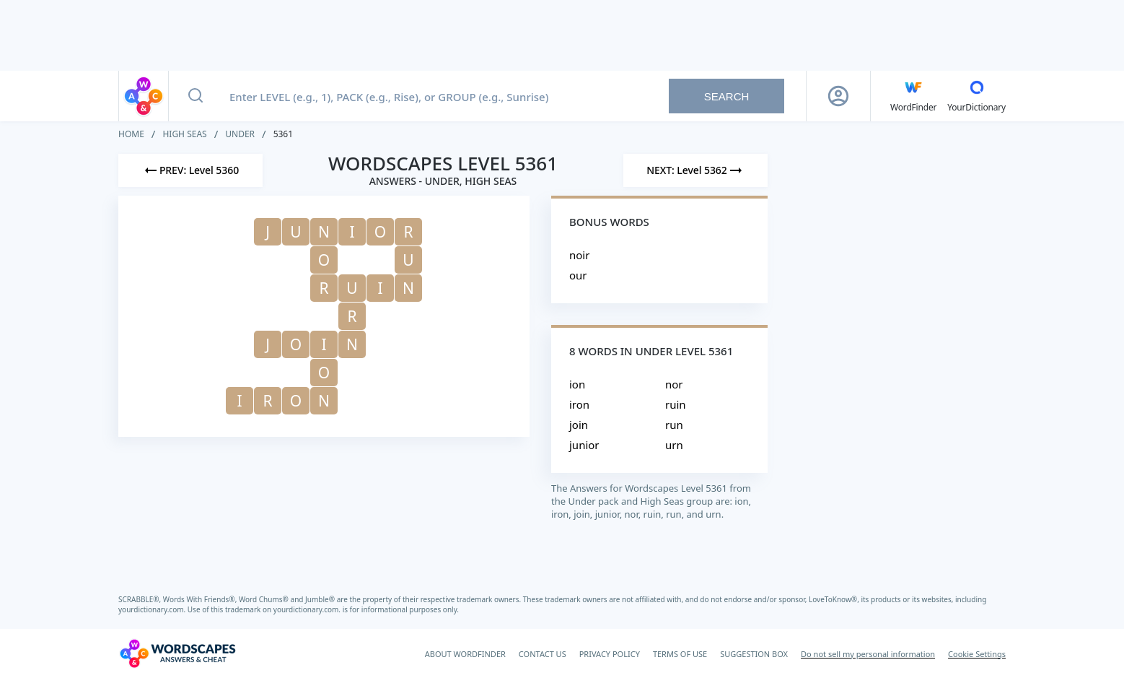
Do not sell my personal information (868, 653)
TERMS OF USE (680, 653)
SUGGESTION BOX (754, 653)
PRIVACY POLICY (609, 653)
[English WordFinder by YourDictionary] (913, 96)
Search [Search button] (727, 96)
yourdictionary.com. (153, 609)
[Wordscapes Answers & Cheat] (177, 653)
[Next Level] (695, 170)
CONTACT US (542, 653)
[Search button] (195, 96)
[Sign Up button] (838, 96)
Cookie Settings (977, 653)
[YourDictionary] (976, 96)
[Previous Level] (190, 170)
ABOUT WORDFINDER (465, 653)
